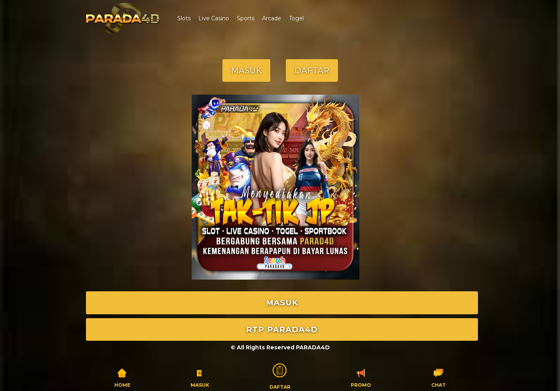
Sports (245, 18)
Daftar (280, 375)
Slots (184, 18)
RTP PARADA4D (282, 329)
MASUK (246, 70)
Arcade (271, 18)
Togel (296, 18)
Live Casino (213, 18)
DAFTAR (311, 70)
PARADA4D (313, 347)
